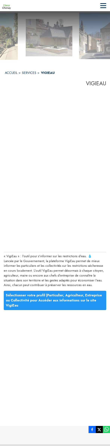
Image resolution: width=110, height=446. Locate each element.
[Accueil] (6, 5)
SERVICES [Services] (29, 72)
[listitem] (92, 430)
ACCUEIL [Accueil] (11, 72)
